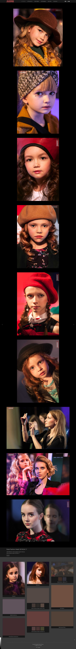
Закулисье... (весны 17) (62, 581)
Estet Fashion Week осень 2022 (38, 608)
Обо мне (49, 1)
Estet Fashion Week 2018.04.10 (38, 631)
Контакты (55, 1)
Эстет (8, 555)
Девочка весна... (13, 615)
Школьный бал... (62, 627)
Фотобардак (43, 1)
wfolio (39, 647)
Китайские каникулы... (14, 636)
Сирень (13, 596)
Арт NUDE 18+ (30, 1)
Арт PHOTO (23, 1)
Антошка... (62, 608)
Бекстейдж (37, 1)
